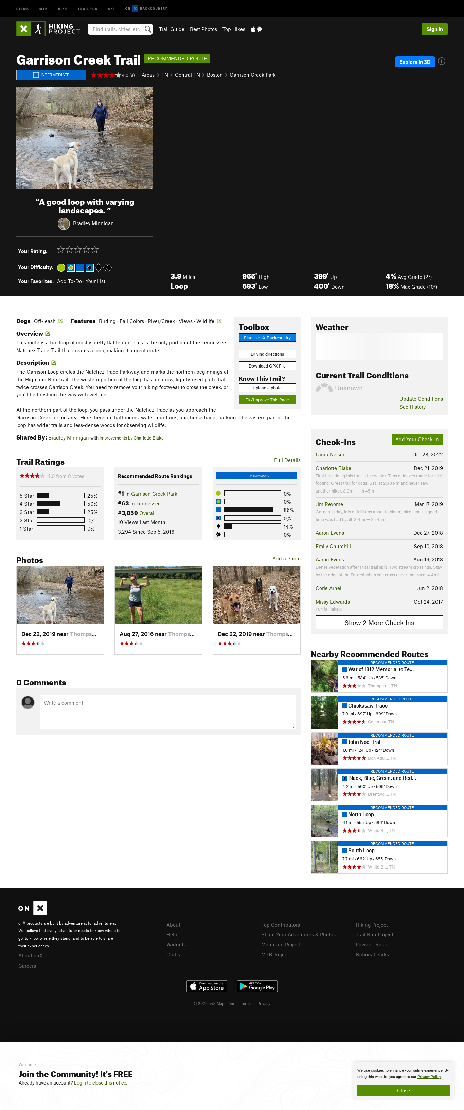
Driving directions (267, 354)
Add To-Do (69, 281)
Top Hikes (233, 29)
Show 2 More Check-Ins (379, 622)
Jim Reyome (329, 504)
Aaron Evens (330, 533)
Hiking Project (372, 924)
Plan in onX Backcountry (267, 337)
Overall (147, 513)
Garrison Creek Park (253, 75)
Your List (95, 281)
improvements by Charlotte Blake (132, 438)
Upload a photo (267, 387)
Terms (246, 1003)
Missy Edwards (333, 601)
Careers (27, 966)
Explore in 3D (415, 62)
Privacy (263, 1003)
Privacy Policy (429, 1077)
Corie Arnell (329, 588)
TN (164, 75)
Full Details (287, 460)
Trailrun (88, 8)
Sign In (435, 29)
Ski (111, 8)
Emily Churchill (333, 546)
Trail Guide (171, 29)
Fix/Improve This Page (267, 399)
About (173, 924)
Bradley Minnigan (93, 223)
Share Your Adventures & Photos (298, 934)
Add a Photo (286, 558)
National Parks (372, 954)
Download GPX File (267, 366)
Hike (63, 8)
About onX (30, 955)
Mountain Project (281, 944)
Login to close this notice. (100, 1083)
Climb (22, 8)
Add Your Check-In (417, 439)
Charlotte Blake (333, 468)
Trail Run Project (374, 934)
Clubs (173, 954)
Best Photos (203, 29)
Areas (148, 75)
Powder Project (373, 944)
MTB (43, 8)
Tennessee (148, 503)
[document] (403, 1081)
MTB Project (275, 954)
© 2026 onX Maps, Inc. (214, 1003)
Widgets (176, 944)
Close (403, 1090)
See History (412, 407)
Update (421, 399)
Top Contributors (280, 924)
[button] (23, 138)
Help (171, 934)
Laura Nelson (331, 454)
